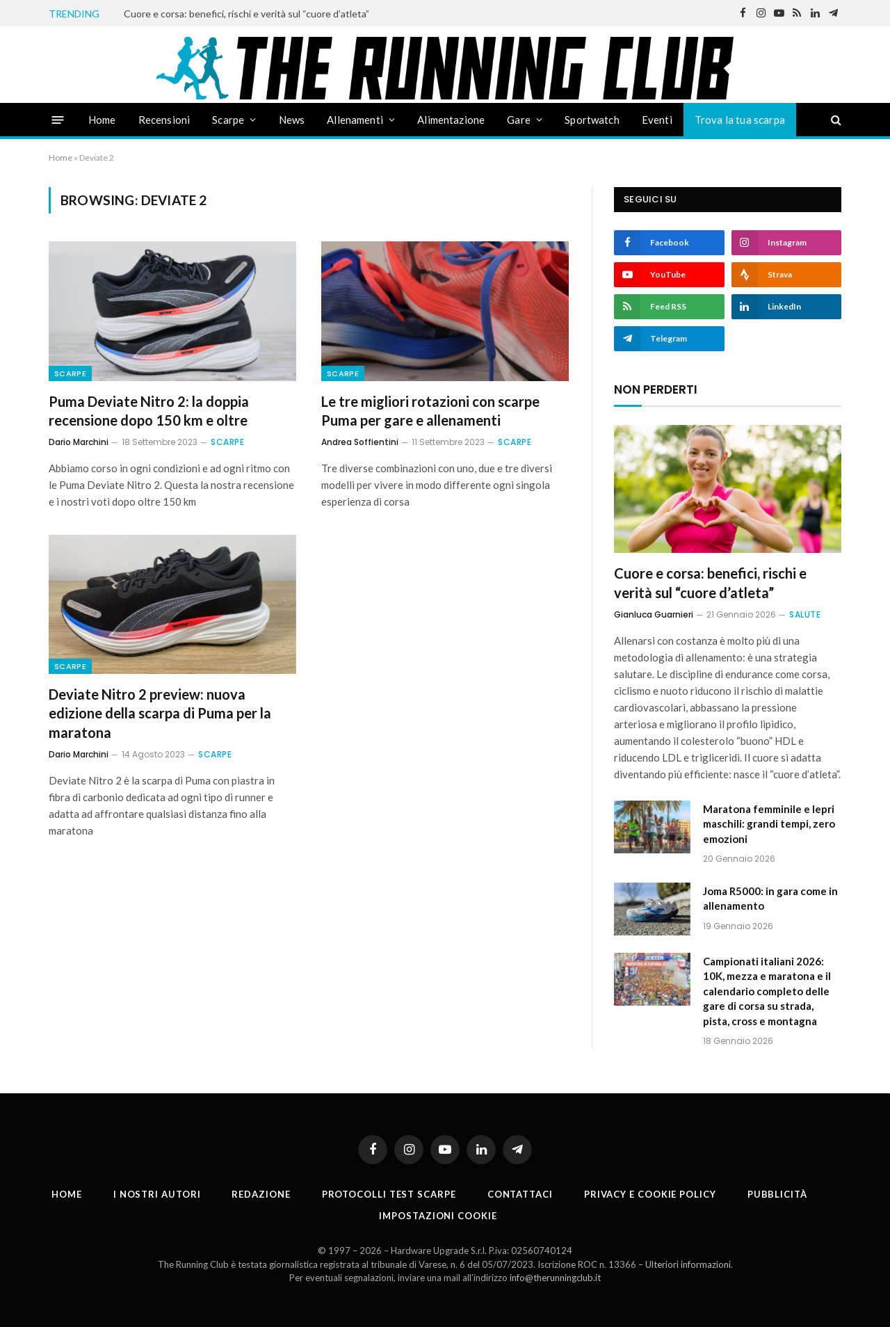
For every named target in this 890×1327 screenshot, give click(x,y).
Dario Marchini (78, 442)
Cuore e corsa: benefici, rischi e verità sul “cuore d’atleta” (246, 13)
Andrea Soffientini (359, 442)
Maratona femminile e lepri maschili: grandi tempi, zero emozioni (769, 824)
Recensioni (164, 119)
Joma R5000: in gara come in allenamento (770, 898)
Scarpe (228, 119)
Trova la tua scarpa (740, 119)
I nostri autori (157, 1194)
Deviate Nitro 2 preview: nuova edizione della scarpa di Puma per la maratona (160, 713)
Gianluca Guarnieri (653, 614)
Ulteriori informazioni (688, 1264)
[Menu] (58, 119)
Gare (519, 119)
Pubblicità (777, 1194)
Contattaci (520, 1194)
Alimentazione (451, 119)
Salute (805, 614)
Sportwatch (592, 119)
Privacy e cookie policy (650, 1194)
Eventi (657, 119)
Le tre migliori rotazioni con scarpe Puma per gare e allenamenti (430, 410)
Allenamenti (355, 119)
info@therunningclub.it (555, 1277)
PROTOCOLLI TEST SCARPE (389, 1194)
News (292, 119)
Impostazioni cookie (437, 1215)
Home (102, 119)
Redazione (261, 1194)
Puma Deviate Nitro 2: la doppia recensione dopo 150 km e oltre (149, 410)
